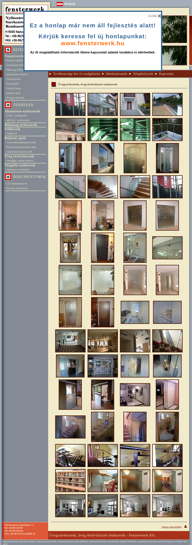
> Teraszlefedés (12, 79)
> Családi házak (13, 88)
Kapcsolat (166, 73)
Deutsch (70, 3)
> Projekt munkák (14, 60)
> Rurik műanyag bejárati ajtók (20, 147)
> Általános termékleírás (17, 169)
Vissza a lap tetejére (175, 526)
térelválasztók (113, 541)
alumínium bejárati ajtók (68, 541)
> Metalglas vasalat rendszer (19, 160)
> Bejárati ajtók (12, 93)
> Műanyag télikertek (16, 69)
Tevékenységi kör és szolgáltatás (76, 73)
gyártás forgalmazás (166, 541)
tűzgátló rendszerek (128, 541)
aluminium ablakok (27, 541)
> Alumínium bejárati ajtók (18, 151)
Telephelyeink (143, 73)
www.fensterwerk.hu (93, 43)
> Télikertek (11, 133)
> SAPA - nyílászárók (16, 115)
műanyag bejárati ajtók (47, 541)
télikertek (84, 541)
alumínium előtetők (97, 541)
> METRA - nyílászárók (17, 120)
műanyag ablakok (10, 541)
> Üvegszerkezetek (14, 97)
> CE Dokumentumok (16, 183)
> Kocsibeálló (12, 83)
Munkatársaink (116, 73)
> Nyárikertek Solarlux (16, 74)
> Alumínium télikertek (16, 65)
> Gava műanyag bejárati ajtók (20, 142)
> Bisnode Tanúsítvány (16, 188)
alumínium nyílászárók (147, 541)
